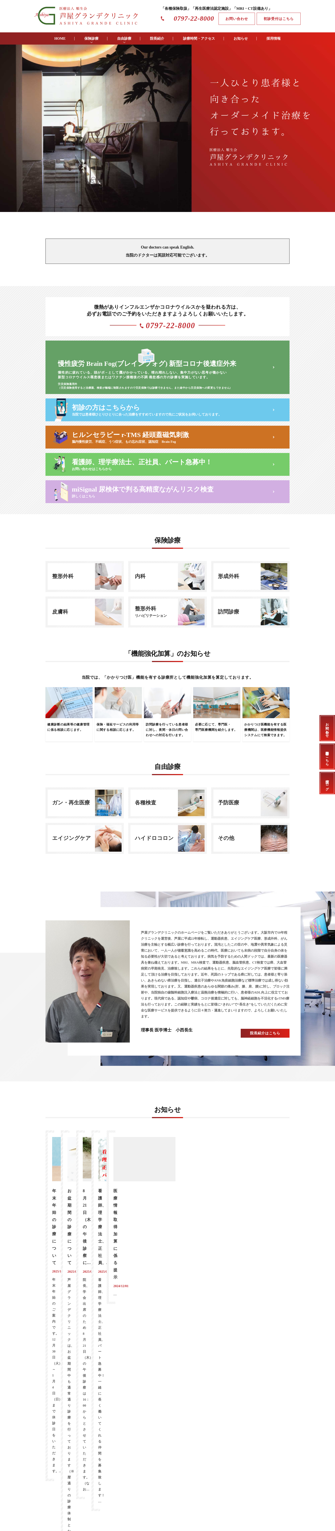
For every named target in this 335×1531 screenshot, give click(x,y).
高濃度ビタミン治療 (105, 1292)
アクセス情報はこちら (264, 1314)
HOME (60, 38)
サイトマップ (227, 1398)
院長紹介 (157, 38)
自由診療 (124, 38)
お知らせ (241, 38)
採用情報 (273, 38)
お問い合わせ (236, 19)
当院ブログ (327, 783)
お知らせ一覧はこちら (167, 1237)
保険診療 (91, 38)
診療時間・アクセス (199, 38)
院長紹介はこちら (265, 1023)
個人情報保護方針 (199, 1398)
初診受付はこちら (279, 19)
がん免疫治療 (70, 1292)
